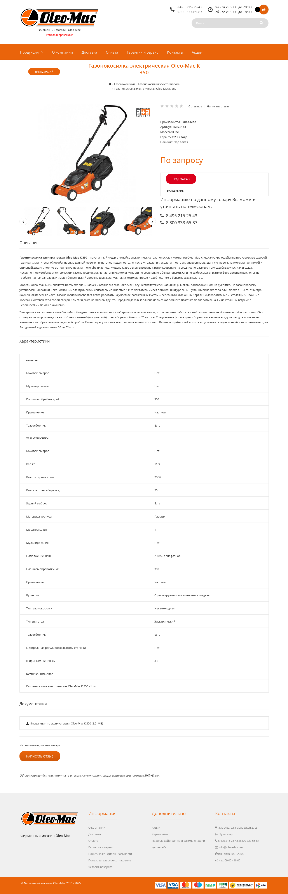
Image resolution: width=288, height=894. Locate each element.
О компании (96, 827)
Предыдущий (44, 71)
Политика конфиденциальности (110, 854)
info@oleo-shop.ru (231, 847)
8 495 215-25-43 (189, 7)
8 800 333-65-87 (189, 12)
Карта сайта (160, 834)
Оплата (93, 841)
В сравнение (175, 190)
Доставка (94, 834)
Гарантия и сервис (100, 847)
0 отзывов (195, 106)
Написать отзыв (218, 106)
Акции (156, 827)
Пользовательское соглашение (109, 860)
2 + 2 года (180, 137)
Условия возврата (100, 867)
